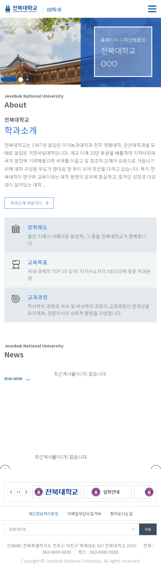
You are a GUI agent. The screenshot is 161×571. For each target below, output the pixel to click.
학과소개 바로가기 (26, 203)
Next (26, 492)
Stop (27, 79)
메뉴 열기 (152, 8)
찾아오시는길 (121, 513)
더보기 (17, 378)
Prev (11, 492)
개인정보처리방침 (43, 513)
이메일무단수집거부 (84, 513)
